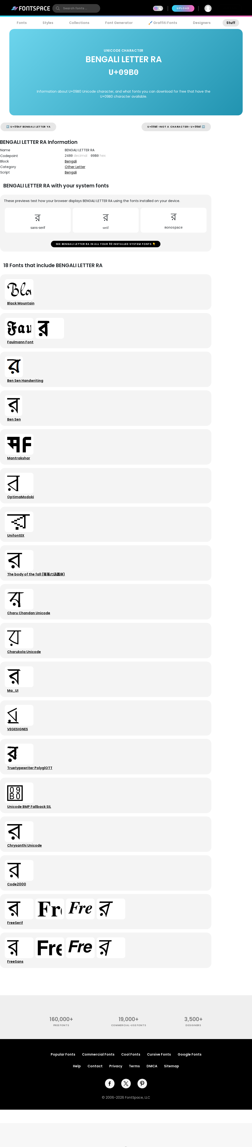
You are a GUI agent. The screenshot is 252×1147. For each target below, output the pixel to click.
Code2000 (17, 916)
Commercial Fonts (98, 1091)
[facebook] (110, 1121)
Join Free (230, 8)
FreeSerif (16, 957)
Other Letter (75, 166)
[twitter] (126, 1121)
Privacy (115, 1103)
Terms (134, 1103)
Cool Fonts (130, 1091)
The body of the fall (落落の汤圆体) (37, 591)
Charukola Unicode (25, 672)
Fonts (22, 22)
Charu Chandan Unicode (29, 631)
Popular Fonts (63, 1091)
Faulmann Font (21, 346)
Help (77, 1103)
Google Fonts (190, 1091)
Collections (79, 22)
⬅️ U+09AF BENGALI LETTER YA (28, 127)
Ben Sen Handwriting (26, 387)
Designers (202, 22)
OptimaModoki (21, 509)
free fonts (61, 1062)
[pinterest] (142, 1121)
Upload (183, 8)
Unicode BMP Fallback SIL (30, 835)
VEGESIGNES (18, 753)
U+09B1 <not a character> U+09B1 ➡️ (176, 127)
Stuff (230, 22)
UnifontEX (16, 550)
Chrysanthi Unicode (25, 875)
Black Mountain (21, 306)
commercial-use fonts (128, 1062)
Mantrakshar (19, 469)
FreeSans (16, 997)
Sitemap (171, 1103)
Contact (95, 1103)
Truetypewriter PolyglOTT (30, 794)
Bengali (71, 161)
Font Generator (119, 22)
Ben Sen (15, 428)
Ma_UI (13, 713)
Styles (48, 22)
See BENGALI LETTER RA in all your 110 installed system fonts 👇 (106, 245)
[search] (76, 8)
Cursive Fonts (159, 1091)
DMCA (152, 1103)
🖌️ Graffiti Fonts (162, 22)
